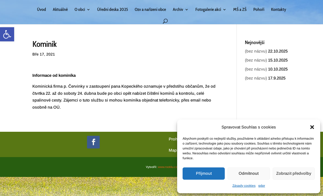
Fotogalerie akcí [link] (208, 10)
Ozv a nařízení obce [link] (150, 10)
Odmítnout (249, 173)
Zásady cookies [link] (244, 186)
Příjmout (204, 173)
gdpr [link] (261, 186)
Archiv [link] (178, 10)
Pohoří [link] (258, 10)
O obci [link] (80, 10)
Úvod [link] (41, 10)
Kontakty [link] (278, 10)
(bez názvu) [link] (256, 51)
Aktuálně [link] (60, 10)
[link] (7, 34)
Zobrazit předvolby (293, 173)
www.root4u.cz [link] (167, 167)
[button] (312, 127)
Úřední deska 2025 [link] (112, 10)
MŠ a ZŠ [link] (240, 10)
